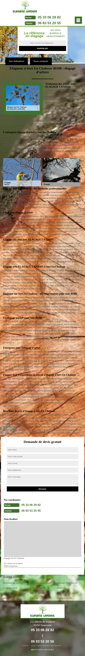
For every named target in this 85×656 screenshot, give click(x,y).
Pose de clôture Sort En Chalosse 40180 (67, 595)
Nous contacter (41, 61)
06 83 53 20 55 (49, 23)
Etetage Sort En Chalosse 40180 (14, 595)
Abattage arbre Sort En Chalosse (67, 585)
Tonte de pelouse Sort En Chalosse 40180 (41, 585)
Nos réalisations (16, 61)
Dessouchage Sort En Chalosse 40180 (13, 585)
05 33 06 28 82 (49, 17)
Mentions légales (42, 650)
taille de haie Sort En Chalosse (39, 595)
